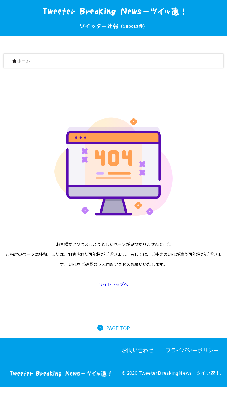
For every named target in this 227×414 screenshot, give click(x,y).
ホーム (21, 61)
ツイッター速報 (113, 26)
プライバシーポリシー (192, 350)
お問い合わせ (138, 350)
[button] (224, 409)
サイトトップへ (113, 284)
